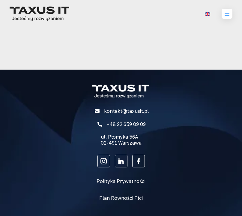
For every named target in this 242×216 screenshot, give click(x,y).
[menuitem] (207, 14)
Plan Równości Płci (121, 198)
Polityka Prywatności (121, 181)
